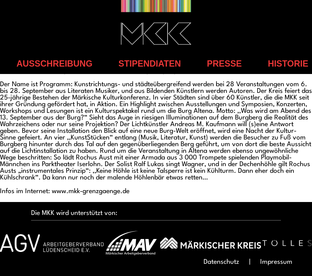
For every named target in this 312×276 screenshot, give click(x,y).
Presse (224, 63)
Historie (288, 63)
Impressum (276, 262)
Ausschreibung (55, 63)
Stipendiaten (149, 63)
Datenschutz (221, 262)
